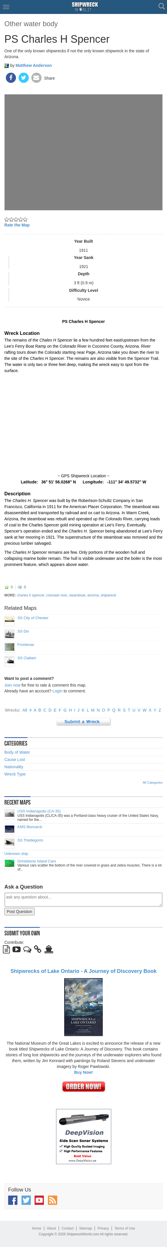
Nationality (13, 766)
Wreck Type (15, 774)
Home (36, 1228)
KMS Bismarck (29, 827)
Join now (12, 685)
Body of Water (17, 752)
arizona (93, 595)
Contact (67, 1228)
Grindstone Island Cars (36, 861)
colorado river (56, 595)
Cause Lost (14, 759)
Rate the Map (17, 225)
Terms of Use (124, 1228)
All (25, 710)
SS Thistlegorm (30, 840)
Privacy (103, 1228)
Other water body (31, 24)
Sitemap (85, 1228)
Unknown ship (16, 854)
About (51, 1228)
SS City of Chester (33, 618)
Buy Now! (83, 1072)
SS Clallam (26, 658)
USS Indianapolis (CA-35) (39, 811)
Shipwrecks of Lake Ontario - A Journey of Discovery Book (83, 971)
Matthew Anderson (34, 65)
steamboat (77, 595)
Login (57, 691)
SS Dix (23, 631)
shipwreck (108, 595)
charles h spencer (30, 595)
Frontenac (26, 645)
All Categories (153, 782)
